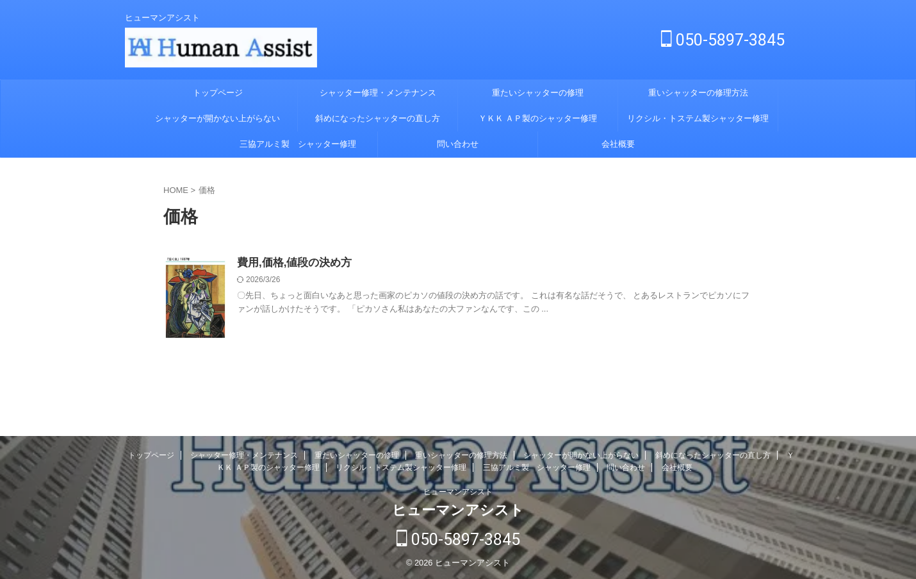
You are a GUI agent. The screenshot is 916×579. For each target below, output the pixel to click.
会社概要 (618, 144)
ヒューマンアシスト (458, 491)
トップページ (218, 92)
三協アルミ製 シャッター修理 (298, 144)
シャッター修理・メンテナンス (378, 92)
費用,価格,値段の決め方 (291, 263)
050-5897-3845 (723, 40)
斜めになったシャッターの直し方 (377, 118)
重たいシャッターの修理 (538, 92)
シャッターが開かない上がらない (217, 118)
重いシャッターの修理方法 (698, 92)
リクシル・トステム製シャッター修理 (698, 118)
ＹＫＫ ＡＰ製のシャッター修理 (538, 118)
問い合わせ (457, 144)
